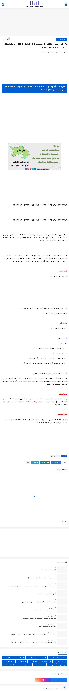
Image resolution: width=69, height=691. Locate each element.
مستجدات (52, 665)
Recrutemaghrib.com (48, 689)
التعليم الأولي (54, 657)
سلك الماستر (22, 661)
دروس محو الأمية (61, 39)
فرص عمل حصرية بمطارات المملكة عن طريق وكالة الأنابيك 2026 (39, 618)
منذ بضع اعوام (52, 608)
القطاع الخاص (20, 657)
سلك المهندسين (9, 661)
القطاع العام (8, 657)
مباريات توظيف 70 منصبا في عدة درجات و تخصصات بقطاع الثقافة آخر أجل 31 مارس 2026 (33, 634)
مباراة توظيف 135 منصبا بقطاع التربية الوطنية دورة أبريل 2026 (40, 578)
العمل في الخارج (33, 657)
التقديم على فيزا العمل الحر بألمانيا (47, 626)
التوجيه (44, 657)
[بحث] (3, 4)
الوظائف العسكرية (61, 661)
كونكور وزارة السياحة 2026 (49, 570)
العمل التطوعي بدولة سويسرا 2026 (47, 594)
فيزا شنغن (63, 665)
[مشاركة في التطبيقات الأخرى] (28, 462)
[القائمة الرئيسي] (66, 4)
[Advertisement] (34, 22)
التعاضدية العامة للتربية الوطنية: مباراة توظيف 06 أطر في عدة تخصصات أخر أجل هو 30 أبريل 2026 (31, 586)
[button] (56, 462)
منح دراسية (28, 665)
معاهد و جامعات (40, 665)
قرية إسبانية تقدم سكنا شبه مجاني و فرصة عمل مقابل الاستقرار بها (39, 602)
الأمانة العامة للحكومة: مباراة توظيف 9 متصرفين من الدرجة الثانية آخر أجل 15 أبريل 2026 (34, 642)
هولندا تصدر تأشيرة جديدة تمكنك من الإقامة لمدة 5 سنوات (41, 610)
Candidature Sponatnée (13, 665)
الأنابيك (64, 657)
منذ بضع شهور (51, 567)
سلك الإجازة (33, 661)
